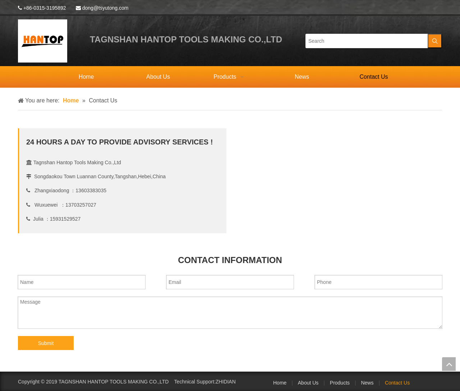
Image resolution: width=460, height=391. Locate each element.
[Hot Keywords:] (435, 41)
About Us (308, 383)
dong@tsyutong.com (105, 8)
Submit (46, 343)
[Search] (366, 41)
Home (279, 383)
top (449, 364)
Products (340, 383)
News (367, 383)
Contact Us (397, 383)
